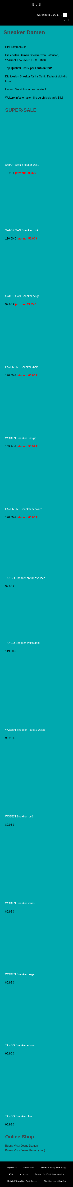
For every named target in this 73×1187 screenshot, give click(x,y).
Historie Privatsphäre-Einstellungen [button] (22, 1181)
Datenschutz (29, 1167)
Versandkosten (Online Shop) (53, 1167)
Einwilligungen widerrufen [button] (55, 1181)
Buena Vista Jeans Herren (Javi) (25, 1150)
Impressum (11, 1167)
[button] (64, 19)
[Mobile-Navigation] (69, 19)
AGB (11, 1174)
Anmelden (24, 1174)
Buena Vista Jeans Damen (21, 1145)
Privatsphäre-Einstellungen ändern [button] (49, 1174)
